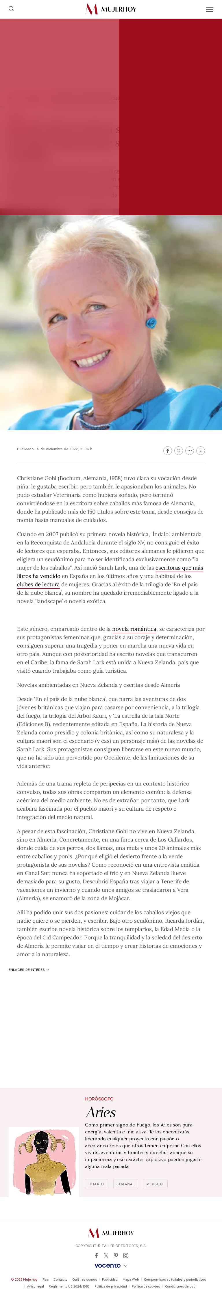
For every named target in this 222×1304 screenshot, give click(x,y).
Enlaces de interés (29, 969)
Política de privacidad (111, 1286)
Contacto (60, 1279)
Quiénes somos (84, 1279)
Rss (45, 1279)
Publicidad (110, 1279)
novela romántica (134, 628)
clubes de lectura (38, 584)
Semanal (125, 1184)
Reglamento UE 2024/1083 (69, 1286)
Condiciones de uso (180, 1286)
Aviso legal (35, 1286)
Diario (97, 1184)
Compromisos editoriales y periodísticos (175, 1279)
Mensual (155, 1184)
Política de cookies (146, 1286)
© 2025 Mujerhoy (24, 1279)
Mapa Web (131, 1279)
